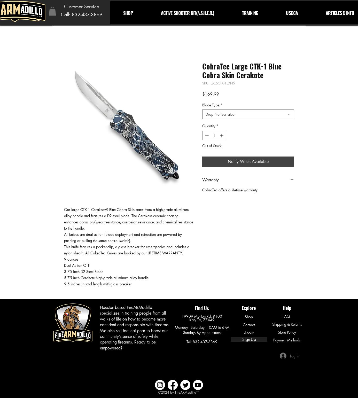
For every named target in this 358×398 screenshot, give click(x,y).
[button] (52, 11)
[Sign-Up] (249, 339)
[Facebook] (173, 385)
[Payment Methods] (287, 340)
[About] (248, 333)
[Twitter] (185, 385)
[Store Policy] (287, 332)
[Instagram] (160, 385)
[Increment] (222, 135)
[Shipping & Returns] (287, 324)
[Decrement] (206, 135)
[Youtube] (198, 385)
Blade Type (212, 105)
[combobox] (248, 114)
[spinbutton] (214, 135)
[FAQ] (286, 316)
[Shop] (248, 317)
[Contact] (248, 325)
